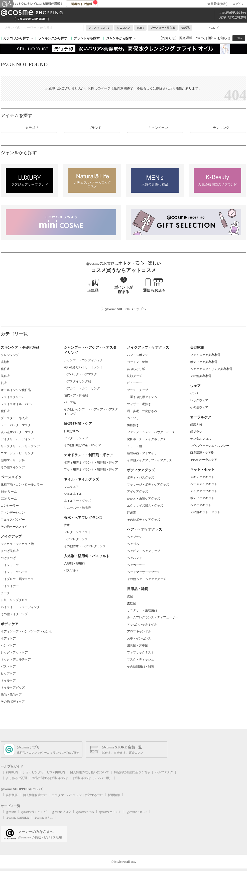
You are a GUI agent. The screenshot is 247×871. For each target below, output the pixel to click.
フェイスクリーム (13, 397)
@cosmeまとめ (43, 817)
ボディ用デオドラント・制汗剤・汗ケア (91, 462)
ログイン (238, 4)
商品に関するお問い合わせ (50, 778)
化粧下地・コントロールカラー (22, 484)
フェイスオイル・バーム (17, 404)
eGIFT (140, 27)
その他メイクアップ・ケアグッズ (149, 460)
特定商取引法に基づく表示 (132, 772)
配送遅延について (192, 38)
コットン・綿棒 (137, 362)
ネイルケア (8, 680)
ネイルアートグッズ (77, 501)
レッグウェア (199, 400)
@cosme (11, 812)
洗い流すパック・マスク (17, 432)
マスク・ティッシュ (140, 659)
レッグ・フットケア (14, 652)
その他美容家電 (200, 376)
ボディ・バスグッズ (140, 477)
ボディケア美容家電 (203, 362)
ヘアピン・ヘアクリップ (143, 551)
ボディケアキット (202, 498)
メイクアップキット (203, 491)
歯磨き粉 (196, 424)
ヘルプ (213, 28)
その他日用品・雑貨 (140, 666)
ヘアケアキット (200, 505)
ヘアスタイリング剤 (77, 381)
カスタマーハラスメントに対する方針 (77, 795)
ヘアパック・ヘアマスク (80, 374)
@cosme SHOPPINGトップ (124, 309)
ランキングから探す (52, 38)
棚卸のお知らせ (219, 38)
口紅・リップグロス (14, 600)
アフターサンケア (76, 438)
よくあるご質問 (16, 778)
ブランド (91, 127)
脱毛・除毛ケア (11, 694)
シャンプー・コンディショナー (85, 360)
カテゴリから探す (16, 38)
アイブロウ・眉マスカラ (17, 579)
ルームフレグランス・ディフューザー (152, 617)
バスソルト (71, 570)
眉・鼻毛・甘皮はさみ (142, 411)
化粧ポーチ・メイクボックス (146, 439)
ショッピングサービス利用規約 (44, 772)
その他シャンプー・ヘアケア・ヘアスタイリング (91, 412)
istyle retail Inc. (125, 861)
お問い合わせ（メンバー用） (92, 778)
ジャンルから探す (119, 38)
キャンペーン (155, 127)
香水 (67, 525)
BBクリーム (9, 491)
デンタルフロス (200, 438)
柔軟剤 (131, 603)
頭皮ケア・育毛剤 (76, 395)
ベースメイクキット (203, 484)
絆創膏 (131, 512)
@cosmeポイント (110, 812)
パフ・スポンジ (137, 355)
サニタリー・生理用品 (142, 610)
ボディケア (8, 638)
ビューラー (134, 383)
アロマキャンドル (139, 631)
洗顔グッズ (134, 376)
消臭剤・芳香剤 (137, 645)
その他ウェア (199, 407)
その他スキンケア (13, 467)
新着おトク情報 (84, 3)
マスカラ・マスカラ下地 (17, 544)
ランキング (218, 127)
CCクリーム (9, 498)
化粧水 (5, 369)
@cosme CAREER (17, 817)
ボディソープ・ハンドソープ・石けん (26, 631)
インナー (196, 393)
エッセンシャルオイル (142, 624)
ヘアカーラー (136, 565)
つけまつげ (8, 558)
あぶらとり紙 (136, 369)
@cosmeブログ (61, 812)
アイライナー (10, 586)
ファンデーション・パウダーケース (151, 432)
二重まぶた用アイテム (142, 397)
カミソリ (133, 418)
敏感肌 (185, 27)
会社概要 (12, 795)
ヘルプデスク (164, 772)
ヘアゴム (133, 544)
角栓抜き (133, 425)
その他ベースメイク (14, 526)
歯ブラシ (196, 431)
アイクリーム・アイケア (17, 439)
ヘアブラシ (134, 537)
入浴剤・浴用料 (74, 563)
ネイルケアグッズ (13, 687)
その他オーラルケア (203, 459)
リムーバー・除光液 (77, 508)
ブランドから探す (87, 38)
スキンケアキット (202, 477)
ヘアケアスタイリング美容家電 (211, 369)
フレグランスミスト (77, 532)
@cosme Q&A (85, 812)
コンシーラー (10, 505)
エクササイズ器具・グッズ (145, 505)
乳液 (4, 383)
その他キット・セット (205, 512)
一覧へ (238, 38)
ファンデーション (13, 512)
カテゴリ (28, 127)
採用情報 (114, 795)
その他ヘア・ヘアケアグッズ (146, 579)
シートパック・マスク (16, 425)
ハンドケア (8, 645)
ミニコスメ (124, 27)
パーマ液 (70, 402)
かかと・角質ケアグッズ (143, 498)
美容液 (5, 376)
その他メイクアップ (14, 614)
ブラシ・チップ (137, 390)
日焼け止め (71, 431)
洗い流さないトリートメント (83, 367)
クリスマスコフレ (99, 27)
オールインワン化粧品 (16, 390)
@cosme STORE (137, 812)
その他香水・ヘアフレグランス (85, 546)
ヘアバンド (134, 558)
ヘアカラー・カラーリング (82, 388)
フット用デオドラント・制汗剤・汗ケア (91, 469)
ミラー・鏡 (134, 446)
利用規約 (12, 772)
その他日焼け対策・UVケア (82, 445)
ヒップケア (8, 673)
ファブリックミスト (140, 652)
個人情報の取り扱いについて (89, 772)
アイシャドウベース (14, 572)
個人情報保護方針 (35, 795)
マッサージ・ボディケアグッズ (148, 484)
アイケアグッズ (137, 491)
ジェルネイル (73, 494)
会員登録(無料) (217, 4)
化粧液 (5, 411)
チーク (5, 593)
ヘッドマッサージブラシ (143, 572)
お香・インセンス (139, 638)
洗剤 (130, 596)
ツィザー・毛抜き (139, 404)
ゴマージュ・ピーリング (17, 453)
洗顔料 (5, 362)
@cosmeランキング (34, 812)
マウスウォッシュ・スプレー (209, 445)
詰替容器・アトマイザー (143, 453)
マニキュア (71, 487)
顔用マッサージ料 (13, 460)
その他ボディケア (13, 701)
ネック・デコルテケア (16, 659)
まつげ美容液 (10, 551)
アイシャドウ (10, 565)
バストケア (8, 666)
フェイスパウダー (13, 519)
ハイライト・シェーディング (20, 607)
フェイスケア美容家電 (205, 355)
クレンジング (10, 355)
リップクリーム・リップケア (20, 446)
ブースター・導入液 (162, 27)
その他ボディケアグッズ (143, 519)
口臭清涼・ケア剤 (202, 452)
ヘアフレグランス (76, 539)
